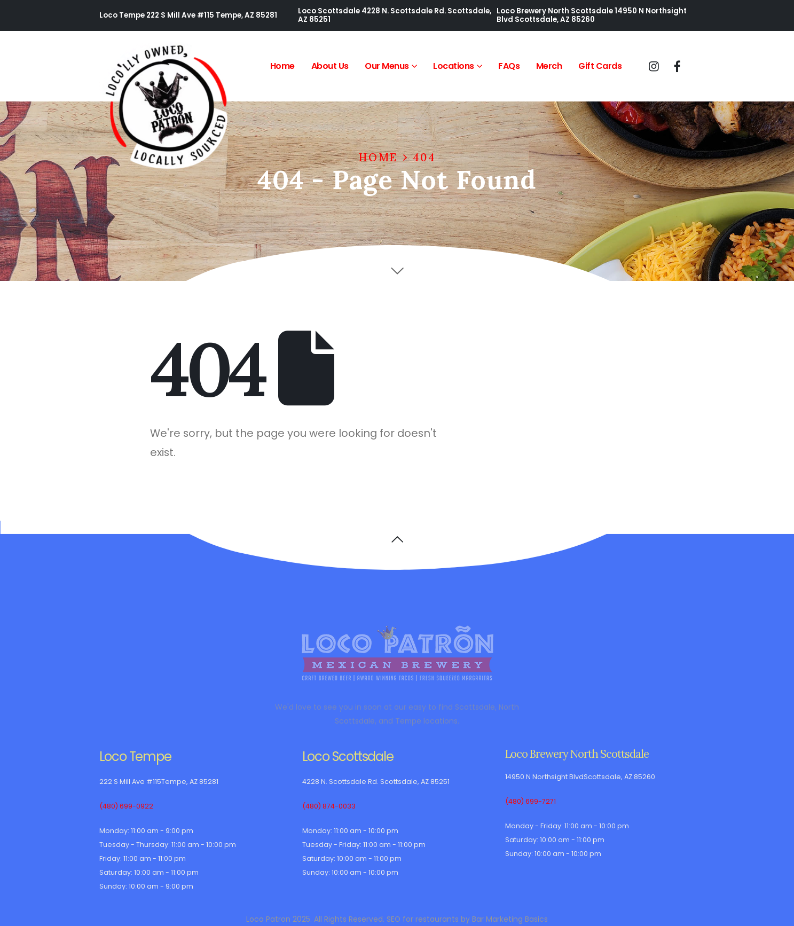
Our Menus (387, 66)
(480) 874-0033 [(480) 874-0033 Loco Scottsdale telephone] (329, 806)
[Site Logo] (166, 106)
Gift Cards (600, 66)
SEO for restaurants (423, 919)
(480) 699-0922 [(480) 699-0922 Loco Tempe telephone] (126, 806)
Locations (453, 66)
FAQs (509, 66)
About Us (330, 66)
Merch (549, 66)
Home (282, 66)
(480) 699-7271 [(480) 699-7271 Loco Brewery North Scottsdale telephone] (530, 801)
